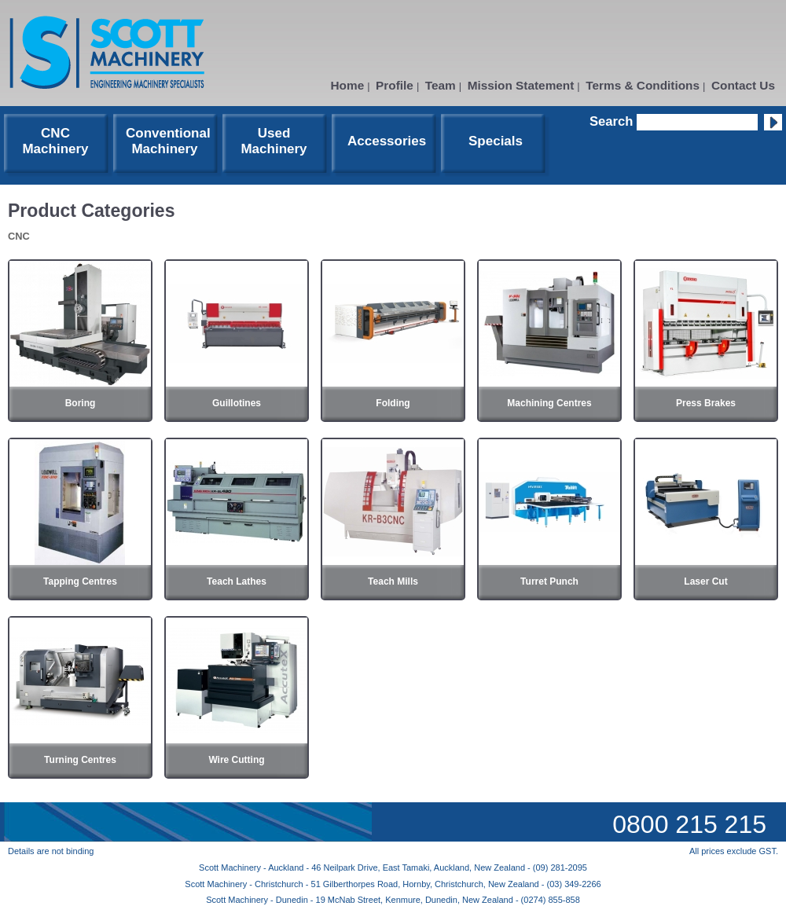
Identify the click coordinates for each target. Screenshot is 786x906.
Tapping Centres (80, 581)
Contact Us (743, 85)
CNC (19, 236)
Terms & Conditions (643, 85)
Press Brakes (706, 403)
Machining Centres (549, 403)
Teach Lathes (236, 581)
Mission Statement (521, 85)
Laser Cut (705, 581)
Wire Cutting (236, 759)
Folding (393, 403)
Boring (80, 403)
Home (348, 85)
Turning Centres (80, 759)
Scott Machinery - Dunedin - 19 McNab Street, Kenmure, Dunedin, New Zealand (361, 899)
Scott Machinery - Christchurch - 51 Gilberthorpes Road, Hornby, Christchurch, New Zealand (363, 884)
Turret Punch (549, 581)
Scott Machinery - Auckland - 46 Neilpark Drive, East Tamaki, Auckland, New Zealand (363, 867)
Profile (394, 85)
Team (440, 85)
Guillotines (236, 403)
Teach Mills (393, 581)
